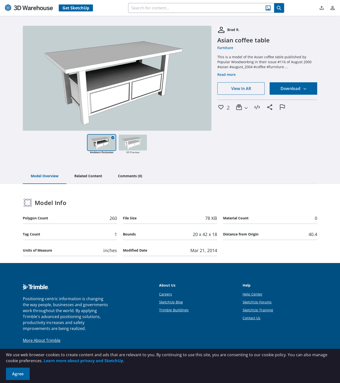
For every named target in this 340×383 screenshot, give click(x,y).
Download (294, 88)
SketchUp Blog (171, 302)
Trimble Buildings (174, 310)
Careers (165, 294)
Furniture (225, 47)
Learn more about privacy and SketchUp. (84, 360)
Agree (18, 374)
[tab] (44, 176)
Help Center (252, 294)
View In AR (241, 88)
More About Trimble (41, 340)
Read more (226, 74)
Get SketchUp (75, 8)
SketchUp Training (258, 310)
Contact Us (251, 318)
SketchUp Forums (257, 302)
